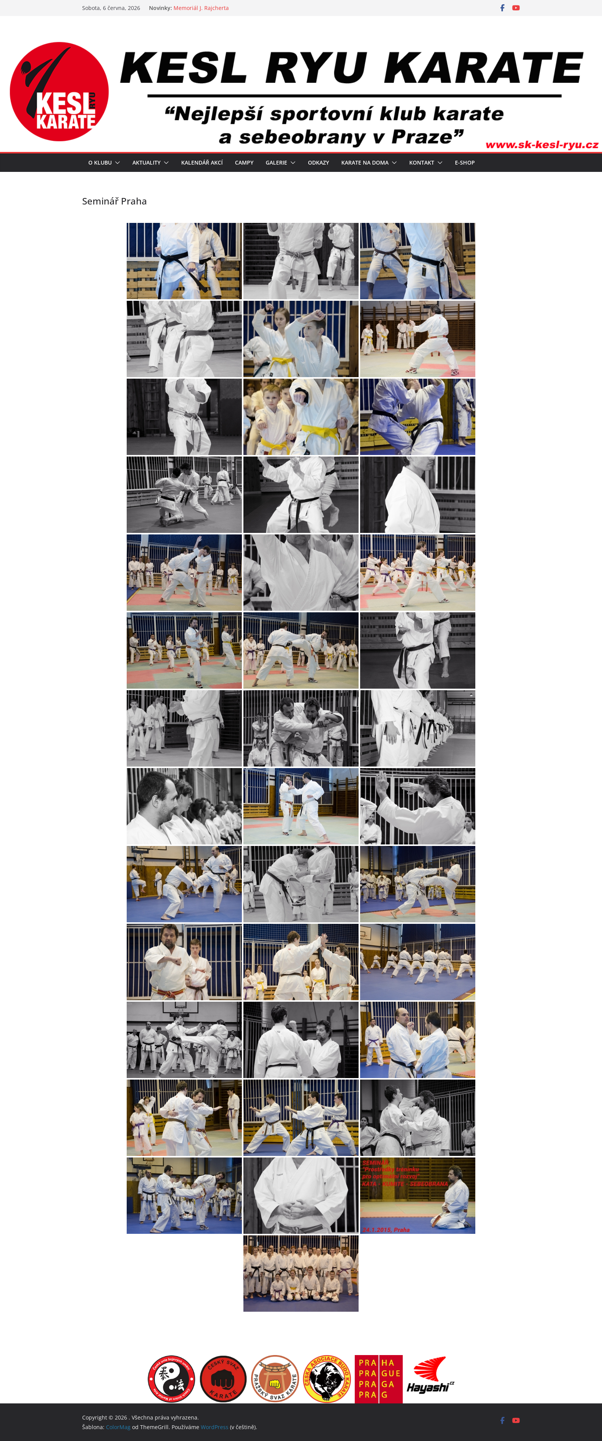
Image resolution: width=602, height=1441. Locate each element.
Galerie (276, 162)
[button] (116, 162)
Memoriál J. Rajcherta (201, 8)
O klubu (100, 162)
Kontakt (421, 162)
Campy (244, 162)
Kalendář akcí (202, 162)
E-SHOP (465, 162)
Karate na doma (365, 162)
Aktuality (146, 162)
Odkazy (318, 162)
